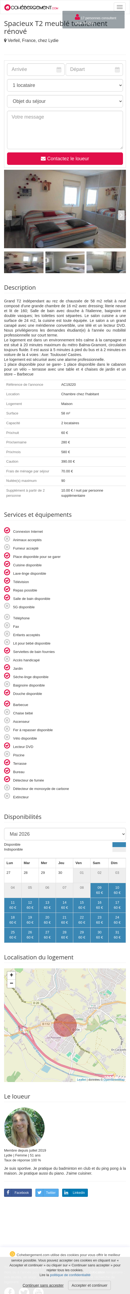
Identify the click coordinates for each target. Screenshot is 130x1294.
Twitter (45, 1193)
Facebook (16, 1193)
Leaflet (81, 1079)
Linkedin (73, 1193)
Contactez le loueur (65, 158)
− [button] (11, 984)
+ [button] (11, 976)
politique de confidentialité (70, 1275)
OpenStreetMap (114, 1079)
